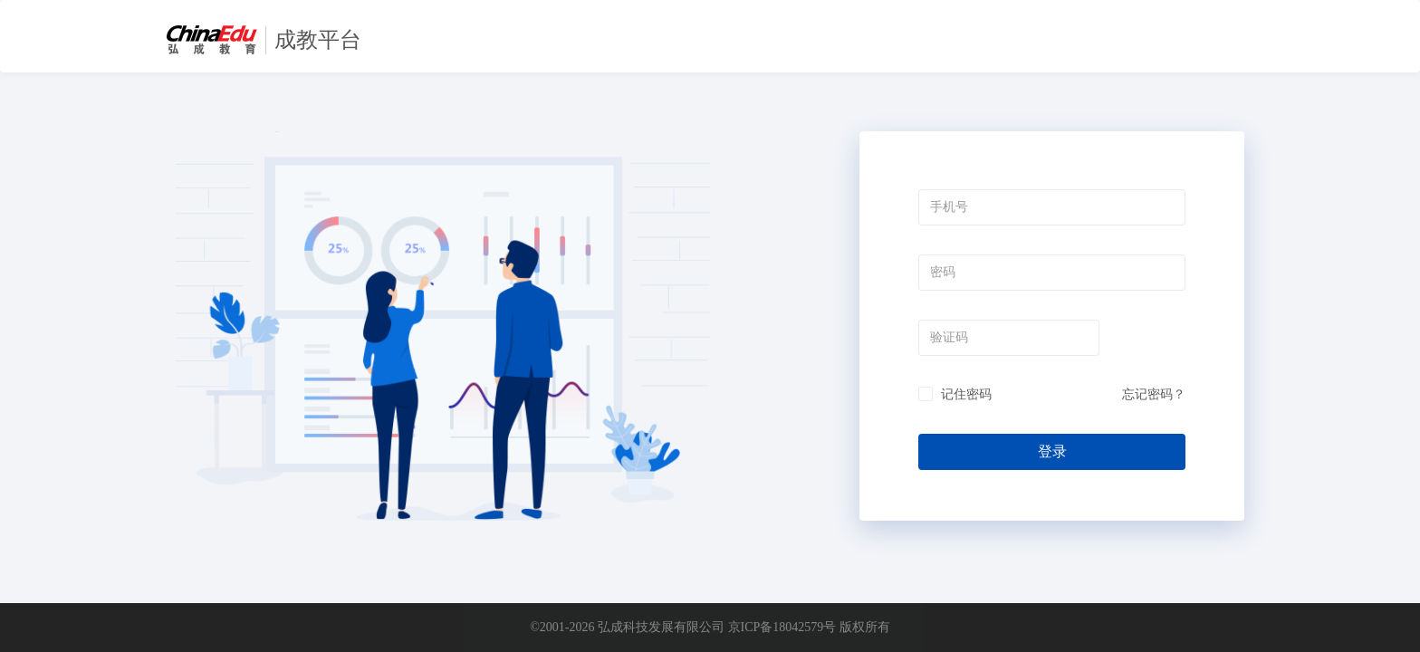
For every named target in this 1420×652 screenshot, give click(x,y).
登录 (1052, 451)
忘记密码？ (1153, 394)
